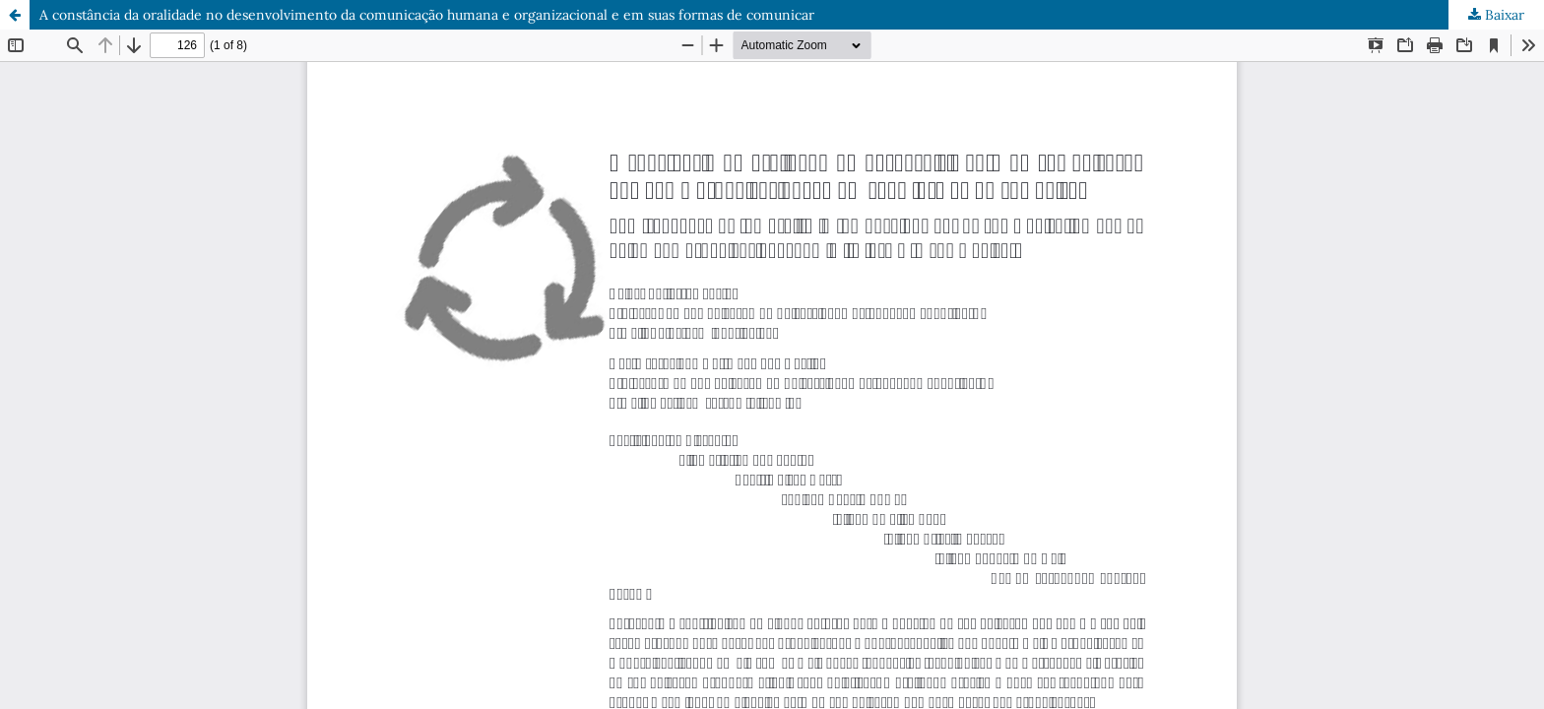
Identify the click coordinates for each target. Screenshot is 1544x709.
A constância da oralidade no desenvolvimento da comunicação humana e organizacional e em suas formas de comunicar (426, 15)
